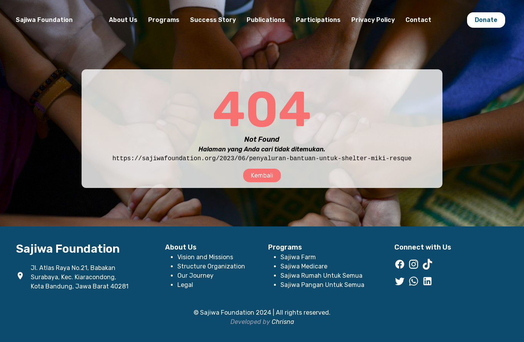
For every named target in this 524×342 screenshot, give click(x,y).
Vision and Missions (205, 257)
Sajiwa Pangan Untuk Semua (322, 284)
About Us (123, 19)
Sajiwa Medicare (303, 266)
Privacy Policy (373, 19)
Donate (486, 19)
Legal (185, 284)
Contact (418, 19)
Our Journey (195, 275)
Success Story (213, 19)
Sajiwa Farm (298, 257)
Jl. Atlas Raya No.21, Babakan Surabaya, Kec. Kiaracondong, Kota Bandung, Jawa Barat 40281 (79, 277)
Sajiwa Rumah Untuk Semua (321, 275)
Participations (318, 19)
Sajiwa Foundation (44, 19)
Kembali (262, 175)
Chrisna (283, 321)
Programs (163, 19)
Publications (266, 19)
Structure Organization (211, 266)
